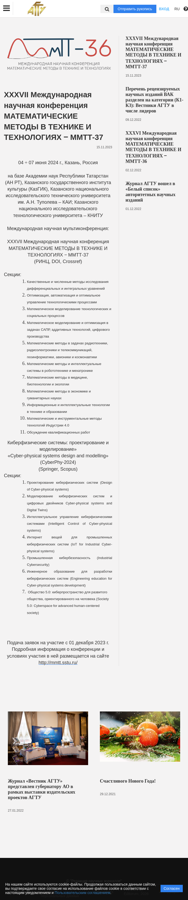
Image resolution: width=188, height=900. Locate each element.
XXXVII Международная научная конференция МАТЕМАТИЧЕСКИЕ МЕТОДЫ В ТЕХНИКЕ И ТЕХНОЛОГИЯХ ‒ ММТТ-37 (153, 52)
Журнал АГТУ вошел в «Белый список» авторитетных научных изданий (150, 192)
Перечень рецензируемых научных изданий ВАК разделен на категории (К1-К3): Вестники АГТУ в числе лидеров (154, 99)
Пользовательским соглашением (82, 893)
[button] (6, 8)
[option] (48, 763)
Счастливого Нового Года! (128, 781)
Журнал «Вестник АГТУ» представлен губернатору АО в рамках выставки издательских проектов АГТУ (41, 789)
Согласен (172, 888)
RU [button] (177, 9)
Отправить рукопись (135, 9)
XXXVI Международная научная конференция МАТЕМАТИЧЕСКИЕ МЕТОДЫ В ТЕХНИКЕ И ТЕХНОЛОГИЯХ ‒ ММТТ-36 (153, 147)
